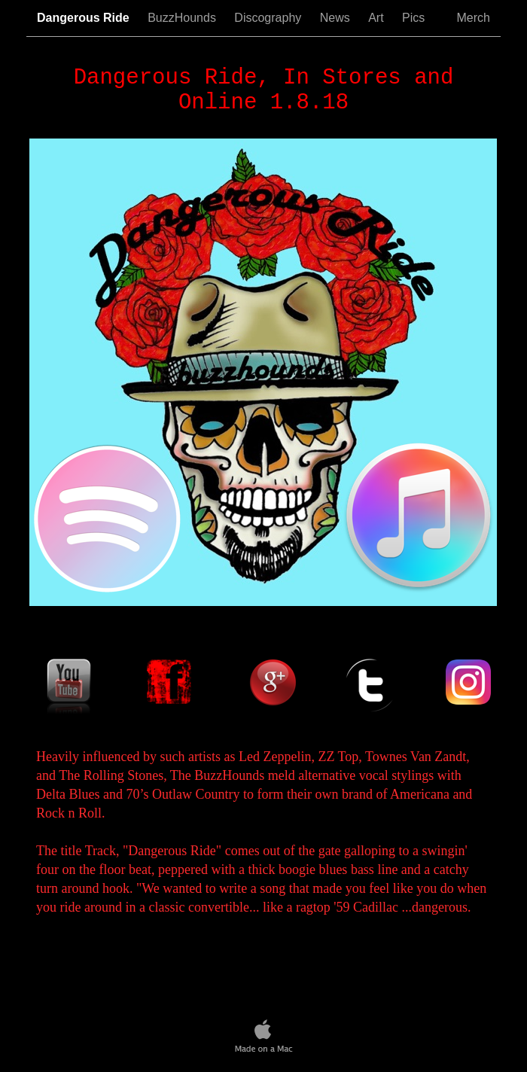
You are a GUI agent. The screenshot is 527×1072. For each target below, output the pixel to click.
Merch (473, 17)
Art (377, 17)
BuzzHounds (183, 17)
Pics (421, 17)
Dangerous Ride (85, 17)
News (336, 17)
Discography (269, 17)
